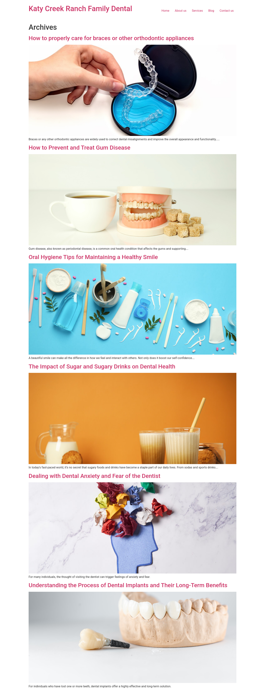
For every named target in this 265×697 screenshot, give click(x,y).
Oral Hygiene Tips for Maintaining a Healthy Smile (93, 257)
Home (165, 10)
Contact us (227, 10)
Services (197, 10)
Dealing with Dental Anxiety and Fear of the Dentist (94, 475)
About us (180, 10)
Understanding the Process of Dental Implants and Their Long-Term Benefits (128, 585)
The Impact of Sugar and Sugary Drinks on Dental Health (102, 366)
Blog (211, 10)
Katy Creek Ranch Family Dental (80, 8)
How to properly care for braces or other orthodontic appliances (111, 38)
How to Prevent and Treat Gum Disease (79, 147)
